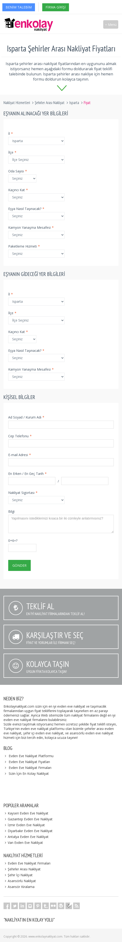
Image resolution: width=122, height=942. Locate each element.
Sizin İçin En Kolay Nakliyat (29, 773)
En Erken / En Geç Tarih (27, 473)
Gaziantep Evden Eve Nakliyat (28, 819)
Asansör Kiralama (19, 886)
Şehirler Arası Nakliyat (50, 102)
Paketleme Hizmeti (24, 246)
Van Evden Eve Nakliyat (23, 842)
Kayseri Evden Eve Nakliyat (26, 813)
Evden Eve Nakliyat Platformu (31, 756)
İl (10, 133)
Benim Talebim (19, 7)
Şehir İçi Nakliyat (18, 875)
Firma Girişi (56, 7)
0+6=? (12, 540)
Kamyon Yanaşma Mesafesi (31, 227)
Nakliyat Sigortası (23, 492)
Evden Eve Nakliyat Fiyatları (29, 762)
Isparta (74, 102)
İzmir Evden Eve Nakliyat (24, 825)
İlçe (12, 152)
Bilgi (11, 511)
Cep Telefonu (20, 436)
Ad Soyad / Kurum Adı (26, 417)
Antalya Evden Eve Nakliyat (26, 836)
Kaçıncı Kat (18, 190)
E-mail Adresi (19, 455)
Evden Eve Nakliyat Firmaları (30, 767)
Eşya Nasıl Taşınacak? (26, 208)
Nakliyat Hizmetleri (17, 102)
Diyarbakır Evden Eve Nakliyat (28, 831)
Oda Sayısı (17, 171)
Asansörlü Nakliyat (20, 881)
